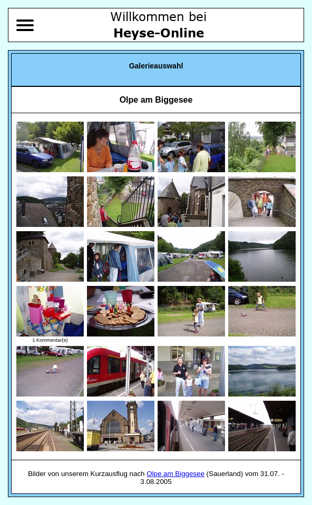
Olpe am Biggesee (175, 474)
